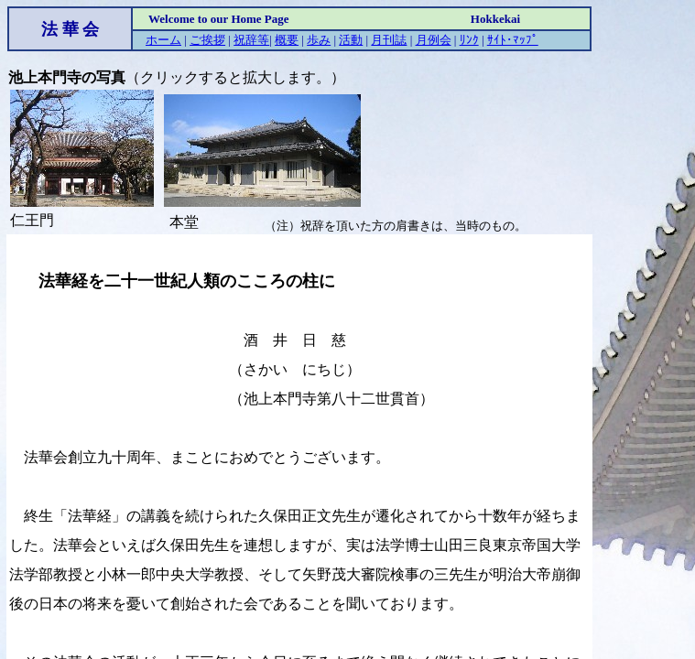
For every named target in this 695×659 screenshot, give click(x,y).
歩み (319, 40)
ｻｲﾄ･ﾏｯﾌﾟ (512, 40)
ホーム (163, 40)
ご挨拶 (207, 40)
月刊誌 (389, 40)
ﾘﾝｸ (469, 40)
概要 (287, 40)
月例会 (433, 40)
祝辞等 (251, 40)
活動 (351, 40)
